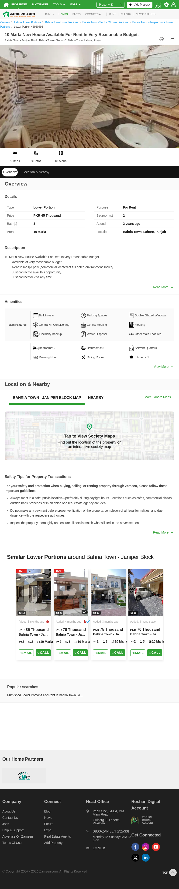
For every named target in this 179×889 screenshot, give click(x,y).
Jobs (5, 824)
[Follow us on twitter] (136, 861)
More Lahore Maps (158, 397)
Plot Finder (40, 4)
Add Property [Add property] (53, 843)
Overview (10, 172)
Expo (48, 830)
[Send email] (26, 652)
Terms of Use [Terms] (11, 843)
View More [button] (163, 366)
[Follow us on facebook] (136, 851)
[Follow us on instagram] (147, 851)
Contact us (10, 817)
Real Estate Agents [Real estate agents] (57, 836)
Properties (19, 4)
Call (43, 652)
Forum (48, 824)
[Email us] (108, 849)
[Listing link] (33, 614)
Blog (47, 811)
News (48, 817)
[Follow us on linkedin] (147, 861)
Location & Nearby (35, 172)
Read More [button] (163, 287)
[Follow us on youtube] (157, 851)
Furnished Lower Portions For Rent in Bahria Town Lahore (45, 695)
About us (8, 811)
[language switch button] (158, 5)
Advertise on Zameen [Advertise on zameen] (17, 836)
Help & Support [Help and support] (13, 830)
